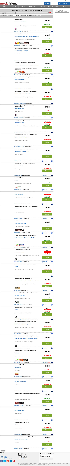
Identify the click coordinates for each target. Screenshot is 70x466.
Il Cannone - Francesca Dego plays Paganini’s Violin (26, 338)
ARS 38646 (16, 146)
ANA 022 (16, 261)
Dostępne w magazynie (4, 13)
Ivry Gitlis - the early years (20, 381)
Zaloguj (68, 0)
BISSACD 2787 (17, 45)
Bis (21, 45)
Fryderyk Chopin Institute (24, 319)
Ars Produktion (21, 146)
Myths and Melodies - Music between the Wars (25, 237)
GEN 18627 (16, 434)
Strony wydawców (4, 457)
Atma (20, 333)
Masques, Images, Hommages (21, 50)
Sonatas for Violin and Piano (21, 439)
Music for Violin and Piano (20, 223)
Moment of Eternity (19, 165)
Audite (21, 247)
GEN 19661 (16, 376)
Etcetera (20, 218)
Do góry (2, 451)
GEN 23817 (16, 204)
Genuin (20, 175)
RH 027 (15, 160)
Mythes (16, 180)
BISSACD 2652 (17, 232)
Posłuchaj (42, 12)
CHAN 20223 (16, 347)
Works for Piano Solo (19, 410)
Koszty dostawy (4, 456)
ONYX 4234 (16, 189)
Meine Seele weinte (19, 194)
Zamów (47, 27)
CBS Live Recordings (19, 108)
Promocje (14, 6)
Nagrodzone (19, 12)
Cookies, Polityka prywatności (6, 458)
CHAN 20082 (16, 405)
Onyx (20, 189)
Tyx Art (20, 419)
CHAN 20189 (16, 304)
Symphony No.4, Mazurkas (20, 21)
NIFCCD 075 (16, 319)
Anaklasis (21, 132)
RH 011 (15, 391)
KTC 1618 (16, 448)
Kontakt (2, 453)
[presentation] (64, 458)
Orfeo (19, 290)
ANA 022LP (16, 132)
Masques (17, 208)
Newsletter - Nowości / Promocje (47, 453)
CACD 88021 (16, 103)
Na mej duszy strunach (20, 79)
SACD (34, 12)
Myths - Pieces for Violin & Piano (22, 137)
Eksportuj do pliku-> (36, 15)
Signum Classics (23, 103)
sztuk (65, 3)
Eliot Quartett (18, 367)
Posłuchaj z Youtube (53, 6)
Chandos (21, 304)
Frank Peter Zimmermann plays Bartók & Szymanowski (27, 36)
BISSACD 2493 (17, 362)
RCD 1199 (16, 60)
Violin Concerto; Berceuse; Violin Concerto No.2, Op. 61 (27, 65)
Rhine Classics (20, 160)
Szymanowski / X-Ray (19, 122)
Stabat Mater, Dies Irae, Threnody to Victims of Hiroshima (27, 280)
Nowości (11, 12)
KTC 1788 (16, 218)
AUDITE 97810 (17, 247)
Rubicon (20, 31)
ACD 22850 (16, 333)
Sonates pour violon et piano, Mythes (23, 324)
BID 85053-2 (16, 117)
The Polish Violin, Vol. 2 (20, 295)
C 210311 (16, 290)
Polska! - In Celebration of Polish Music (23, 93)
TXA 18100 (16, 419)
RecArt (21, 88)
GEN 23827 (16, 175)
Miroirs (16, 424)
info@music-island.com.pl (23, 458)
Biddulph (21, 117)
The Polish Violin (18, 396)
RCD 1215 (16, 31)
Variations (17, 352)
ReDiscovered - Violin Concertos (22, 151)
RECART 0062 (17, 88)
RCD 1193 (16, 74)
